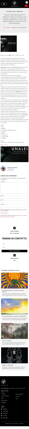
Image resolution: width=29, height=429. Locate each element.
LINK (14, 260)
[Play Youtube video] (14, 154)
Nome (2, 195)
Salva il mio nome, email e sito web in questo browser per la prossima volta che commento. (14, 210)
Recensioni (8, 27)
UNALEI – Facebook (4, 144)
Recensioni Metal (14, 27)
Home (4, 27)
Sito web (2, 204)
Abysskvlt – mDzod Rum (7, 365)
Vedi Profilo (10, 169)
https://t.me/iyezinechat (14, 233)
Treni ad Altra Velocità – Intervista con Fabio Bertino (14, 316)
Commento (3, 181)
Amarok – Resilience (6, 340)
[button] (4, 4)
